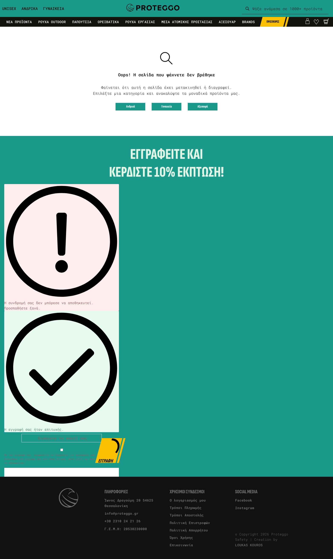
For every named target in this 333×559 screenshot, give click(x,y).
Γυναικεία (166, 107)
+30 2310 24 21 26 (122, 521)
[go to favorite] (316, 21)
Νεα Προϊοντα (19, 22)
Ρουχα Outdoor (52, 22)
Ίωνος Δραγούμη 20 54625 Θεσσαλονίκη (128, 503)
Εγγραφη (109, 450)
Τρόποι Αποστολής (187, 515)
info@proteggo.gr (121, 513)
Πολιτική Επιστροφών (190, 522)
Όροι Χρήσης (181, 537)
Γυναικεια (53, 8)
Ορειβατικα (108, 22)
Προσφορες (273, 22)
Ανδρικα (29, 8)
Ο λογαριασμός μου (188, 500)
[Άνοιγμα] (326, 21)
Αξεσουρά (203, 107)
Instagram (244, 508)
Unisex (9, 8)
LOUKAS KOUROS (249, 545)
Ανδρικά (130, 107)
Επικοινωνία (181, 545)
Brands (248, 22)
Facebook (243, 500)
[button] (326, 21)
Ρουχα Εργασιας (140, 22)
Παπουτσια (81, 22)
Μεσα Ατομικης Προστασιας (186, 22)
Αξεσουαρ (227, 22)
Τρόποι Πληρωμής (186, 507)
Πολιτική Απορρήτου (189, 530)
